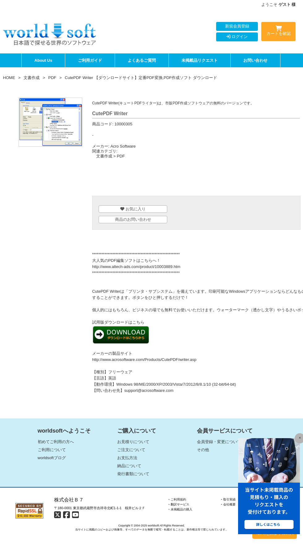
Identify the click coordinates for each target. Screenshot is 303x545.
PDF (52, 77)
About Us (43, 60)
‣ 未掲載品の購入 (180, 509)
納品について (129, 465)
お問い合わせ (255, 60)
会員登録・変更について (219, 441)
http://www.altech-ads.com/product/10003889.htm (136, 266)
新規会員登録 (237, 26)
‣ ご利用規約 (177, 499)
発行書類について (133, 474)
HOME (9, 77)
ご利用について (52, 449)
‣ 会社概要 (228, 504)
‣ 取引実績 (228, 499)
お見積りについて (133, 441)
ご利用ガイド (90, 60)
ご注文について (131, 449)
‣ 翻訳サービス (179, 504)
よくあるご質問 (142, 60)
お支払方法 (127, 457)
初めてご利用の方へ (56, 441)
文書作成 (31, 77)
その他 (203, 449)
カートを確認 (278, 32)
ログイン (237, 36)
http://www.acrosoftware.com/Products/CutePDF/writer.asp (144, 359)
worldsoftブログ (52, 457)
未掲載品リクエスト (199, 60)
